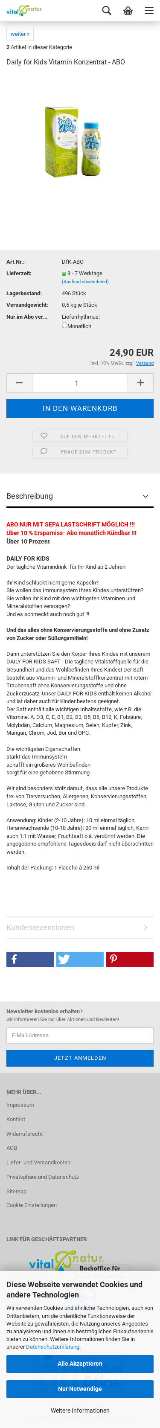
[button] (30, 959)
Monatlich (76, 326)
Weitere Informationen (80, 1410)
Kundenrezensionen (40, 927)
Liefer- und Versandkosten (38, 1162)
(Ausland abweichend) (85, 282)
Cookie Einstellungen (31, 1205)
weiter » (20, 34)
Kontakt (15, 1119)
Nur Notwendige (80, 1388)
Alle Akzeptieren (80, 1363)
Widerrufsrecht (24, 1134)
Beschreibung (29, 496)
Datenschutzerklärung (52, 1347)
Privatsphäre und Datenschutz (42, 1177)
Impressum (20, 1105)
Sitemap (16, 1191)
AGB (11, 1148)
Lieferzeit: (19, 273)
